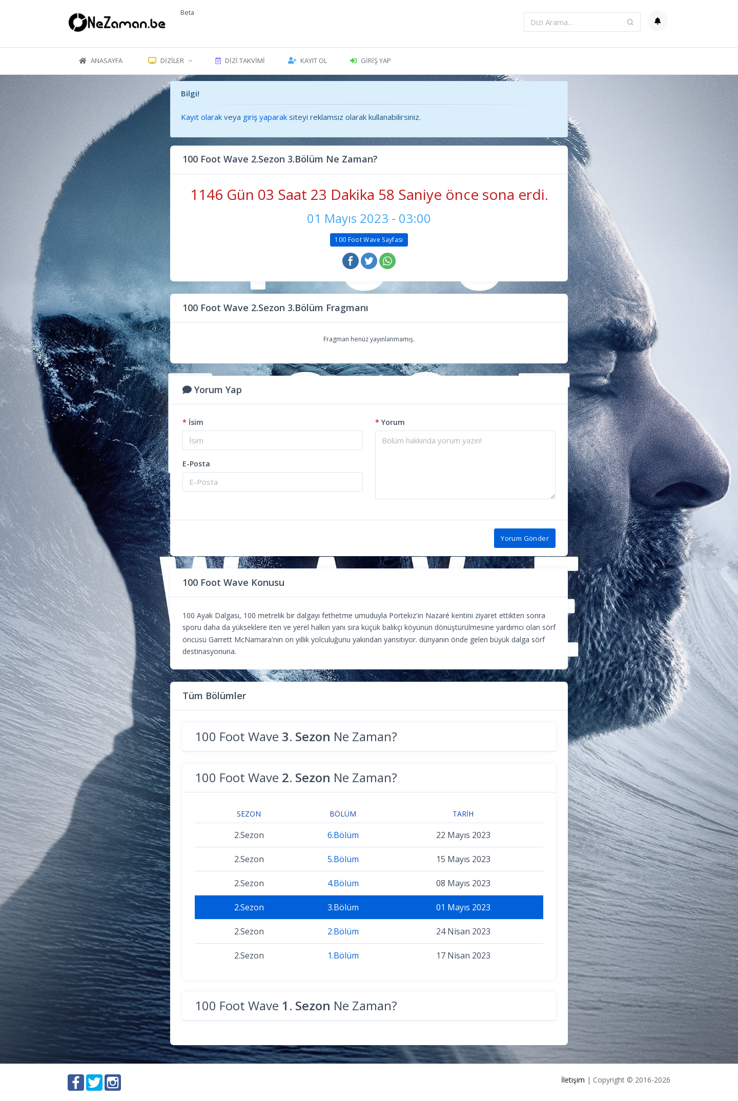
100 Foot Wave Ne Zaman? (296, 736)
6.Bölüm (343, 835)
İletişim (573, 1080)
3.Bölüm (343, 907)
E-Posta (196, 463)
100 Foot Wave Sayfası (369, 239)
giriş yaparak (265, 117)
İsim (192, 422)
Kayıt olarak (201, 117)
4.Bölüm (343, 883)
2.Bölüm (343, 931)
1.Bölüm (343, 955)
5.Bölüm (343, 859)
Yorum (390, 422)
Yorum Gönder (525, 538)
